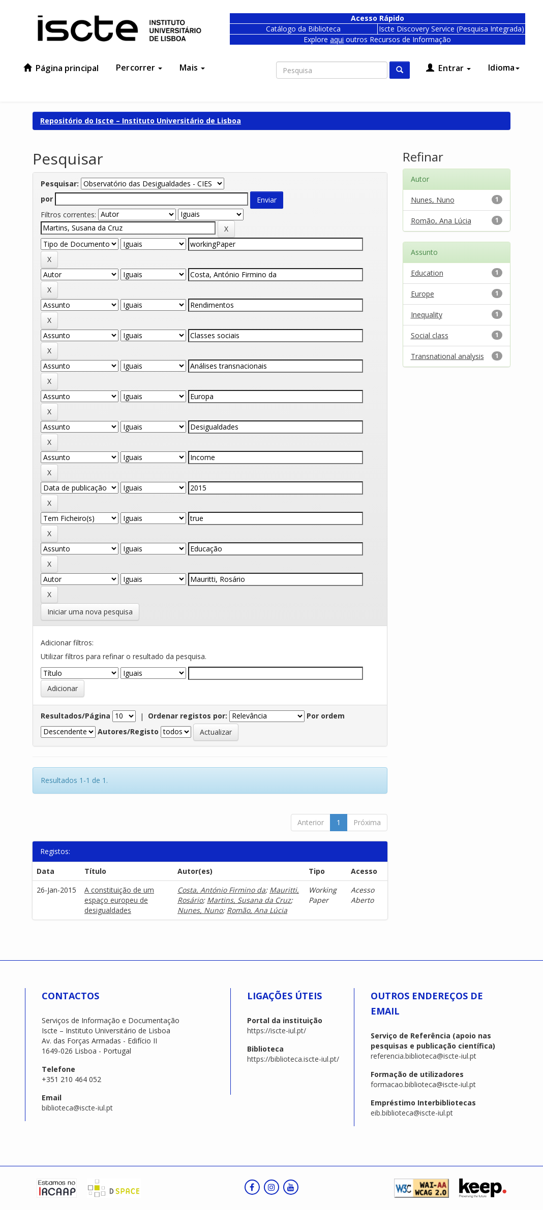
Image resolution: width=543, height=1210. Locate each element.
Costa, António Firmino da (221, 890)
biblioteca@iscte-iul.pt (77, 1108)
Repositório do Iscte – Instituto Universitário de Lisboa (140, 120)
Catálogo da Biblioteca (303, 29)
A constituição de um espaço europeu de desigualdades (119, 900)
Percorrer (139, 67)
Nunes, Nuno (200, 910)
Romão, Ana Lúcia (257, 910)
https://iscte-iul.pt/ (276, 1030)
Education (427, 273)
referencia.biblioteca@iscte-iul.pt (423, 1056)
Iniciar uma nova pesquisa (90, 611)
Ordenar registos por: (187, 716)
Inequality (426, 314)
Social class (429, 335)
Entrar (448, 68)
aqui (337, 39)
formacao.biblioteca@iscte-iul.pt (423, 1084)
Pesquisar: (60, 183)
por (47, 199)
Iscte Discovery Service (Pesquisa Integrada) (451, 29)
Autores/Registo (128, 731)
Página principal (61, 68)
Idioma (504, 67)
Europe (422, 294)
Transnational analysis (447, 356)
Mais (192, 67)
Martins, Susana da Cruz (249, 900)
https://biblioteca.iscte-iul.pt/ (293, 1059)
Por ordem (326, 716)
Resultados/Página (75, 716)
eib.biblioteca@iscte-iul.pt (412, 1113)
